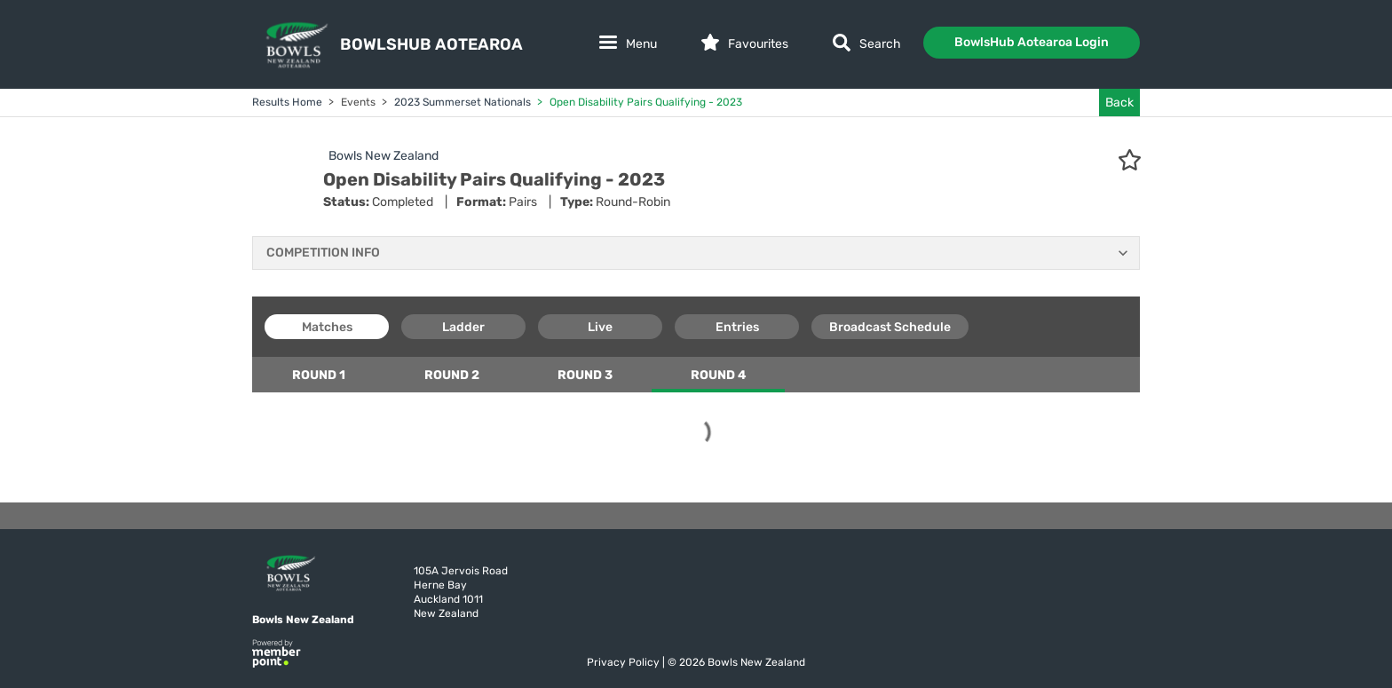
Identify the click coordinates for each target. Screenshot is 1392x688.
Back (1119, 102)
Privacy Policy (624, 662)
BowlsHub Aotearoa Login (1031, 42)
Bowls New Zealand (383, 155)
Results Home (287, 102)
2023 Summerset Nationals (461, 102)
